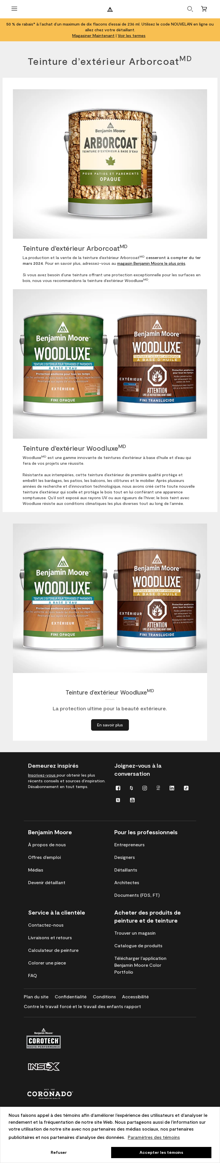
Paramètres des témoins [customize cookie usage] (154, 1137)
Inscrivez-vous (42, 775)
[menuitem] (118, 787)
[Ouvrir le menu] (14, 9)
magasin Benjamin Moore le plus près (151, 263)
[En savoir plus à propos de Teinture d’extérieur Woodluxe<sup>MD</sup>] (110, 725)
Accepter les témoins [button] (161, 1152)
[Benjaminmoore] (110, 9)
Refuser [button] (59, 1152)
